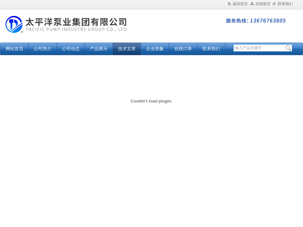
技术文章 (127, 48)
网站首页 (14, 48)
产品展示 (99, 48)
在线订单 (183, 48)
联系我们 (282, 4)
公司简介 (42, 48)
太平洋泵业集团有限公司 (79, 29)
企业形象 (155, 48)
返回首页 (237, 4)
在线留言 (260, 4)
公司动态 (71, 48)
